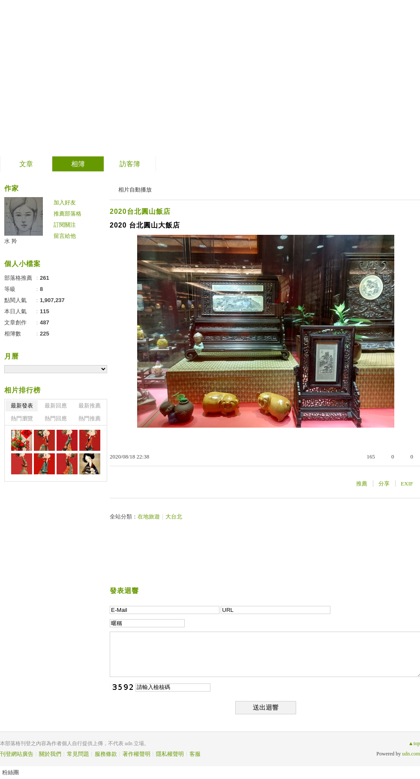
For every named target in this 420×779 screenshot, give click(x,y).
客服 (195, 754)
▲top (414, 743)
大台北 (173, 516)
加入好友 (65, 202)
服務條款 (106, 754)
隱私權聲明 (170, 754)
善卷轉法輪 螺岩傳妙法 (92, 75)
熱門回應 (56, 418)
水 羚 (10, 241)
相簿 (78, 164)
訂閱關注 (65, 225)
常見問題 (78, 754)
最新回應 (56, 405)
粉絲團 (10, 772)
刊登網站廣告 (16, 754)
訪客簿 (130, 164)
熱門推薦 (89, 418)
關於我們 (50, 754)
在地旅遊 (149, 516)
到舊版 (195, 78)
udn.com (411, 754)
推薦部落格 (67, 213)
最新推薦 (89, 405)
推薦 (361, 483)
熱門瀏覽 (22, 418)
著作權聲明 (136, 754)
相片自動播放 (135, 189)
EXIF (407, 483)
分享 (384, 483)
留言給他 (65, 236)
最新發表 (22, 405)
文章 (26, 164)
